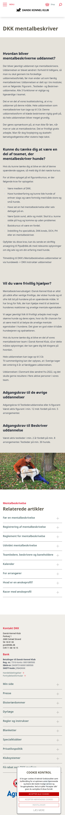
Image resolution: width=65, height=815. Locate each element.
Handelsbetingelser (13, 672)
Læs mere (39, 810)
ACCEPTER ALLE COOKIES (39, 794)
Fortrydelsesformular (14, 675)
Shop (50, 4)
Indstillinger (39, 805)
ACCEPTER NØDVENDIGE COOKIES (39, 799)
